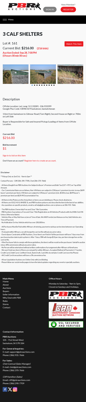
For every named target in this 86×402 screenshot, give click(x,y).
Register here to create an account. (40, 160)
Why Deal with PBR (12, 297)
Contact (6, 307)
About (6, 284)
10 (54, 85)
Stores (6, 304)
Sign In (50, 9)
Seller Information (11, 294)
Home (6, 281)
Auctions (7, 288)
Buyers (6, 291)
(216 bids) (42, 48)
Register (68, 9)
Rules (5, 301)
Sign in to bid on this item (14, 155)
